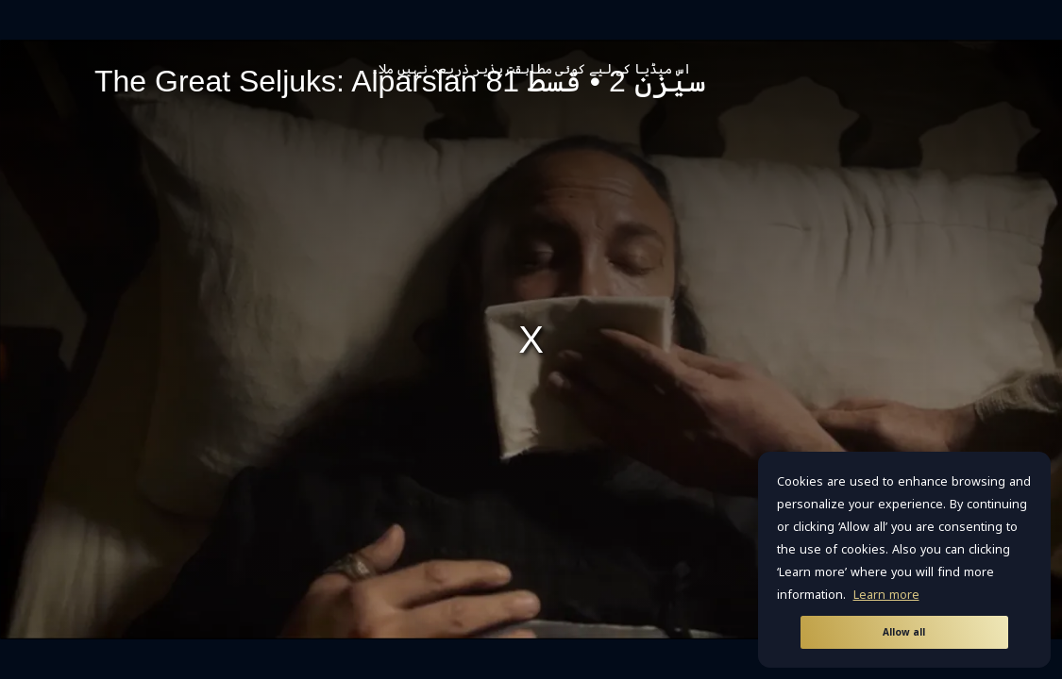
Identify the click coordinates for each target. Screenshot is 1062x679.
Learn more (886, 595)
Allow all (904, 632)
